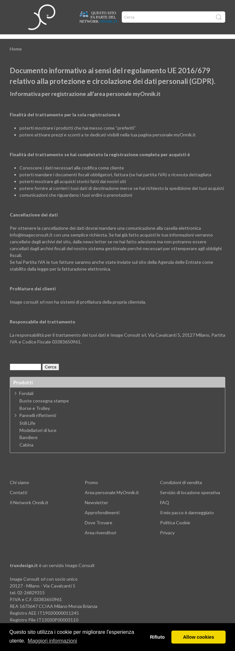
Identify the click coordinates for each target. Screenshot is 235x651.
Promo (91, 491)
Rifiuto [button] (157, 637)
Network (105, 41)
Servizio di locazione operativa (190, 501)
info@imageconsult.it (31, 243)
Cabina (26, 453)
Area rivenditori (100, 541)
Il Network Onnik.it (29, 511)
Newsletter (96, 511)
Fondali (26, 401)
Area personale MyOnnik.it (112, 501)
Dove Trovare (98, 531)
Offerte (88, 41)
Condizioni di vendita (181, 491)
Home (15, 41)
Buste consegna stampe (44, 409)
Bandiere (28, 445)
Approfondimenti (64, 41)
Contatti (18, 501)
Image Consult (80, 573)
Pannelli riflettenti (37, 423)
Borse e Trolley (34, 416)
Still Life (27, 431)
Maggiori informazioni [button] (52, 641)
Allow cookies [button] (198, 637)
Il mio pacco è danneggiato (187, 521)
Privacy (167, 541)
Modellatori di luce (37, 438)
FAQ (164, 511)
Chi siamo (19, 491)
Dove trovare (34, 41)
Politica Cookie (175, 531)
